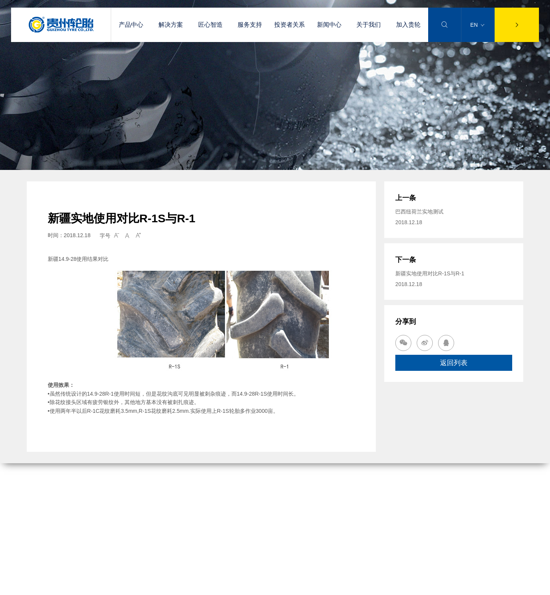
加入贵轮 (408, 24)
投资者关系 (289, 24)
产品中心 (131, 24)
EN (477, 25)
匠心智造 (210, 24)
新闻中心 (329, 24)
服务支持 (250, 24)
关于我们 (368, 24)
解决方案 (171, 24)
